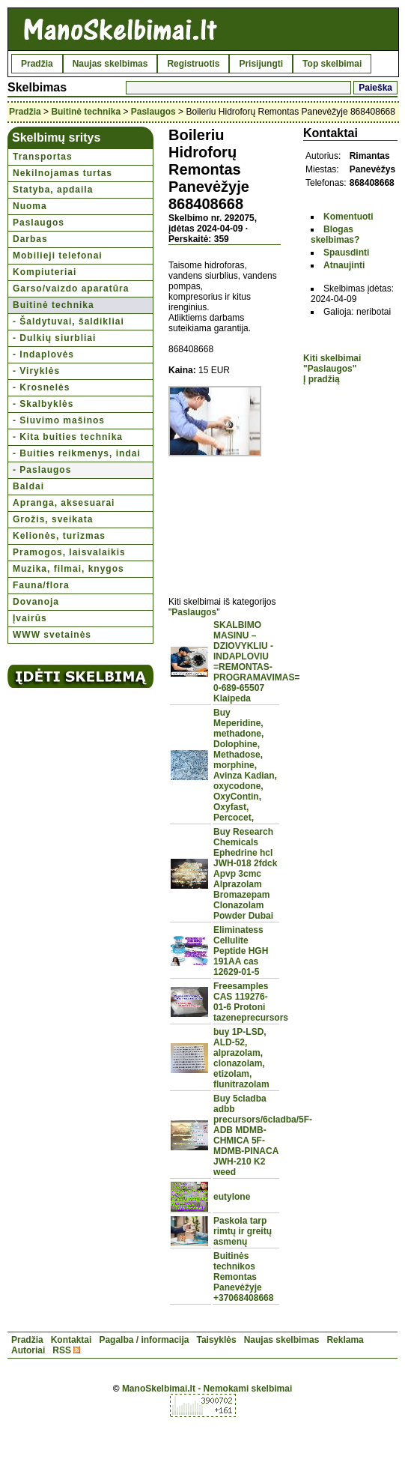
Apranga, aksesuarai (64, 503)
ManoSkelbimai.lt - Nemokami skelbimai (207, 1388)
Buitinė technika (86, 111)
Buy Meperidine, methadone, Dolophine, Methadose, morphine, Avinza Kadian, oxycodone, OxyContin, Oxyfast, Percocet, (245, 765)
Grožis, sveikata (53, 519)
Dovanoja (36, 601)
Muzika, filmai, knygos (68, 569)
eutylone (231, 1196)
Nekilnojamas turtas (62, 173)
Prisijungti (261, 63)
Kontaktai (71, 1340)
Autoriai (28, 1350)
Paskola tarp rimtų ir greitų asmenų (242, 1231)
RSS (61, 1350)
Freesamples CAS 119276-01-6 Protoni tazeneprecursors (250, 1002)
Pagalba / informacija (144, 1340)
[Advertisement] (224, 518)
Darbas (30, 239)
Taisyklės (216, 1340)
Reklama (344, 1340)
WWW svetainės (52, 634)
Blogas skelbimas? (335, 234)
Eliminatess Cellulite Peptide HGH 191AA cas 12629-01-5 (240, 951)
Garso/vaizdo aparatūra (71, 288)
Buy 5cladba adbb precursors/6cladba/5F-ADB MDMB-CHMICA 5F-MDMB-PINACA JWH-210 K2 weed (262, 1135)
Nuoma (30, 206)
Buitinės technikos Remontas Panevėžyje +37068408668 (243, 1277)
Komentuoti (348, 216)
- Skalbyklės (43, 404)
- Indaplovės (43, 354)
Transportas (43, 156)
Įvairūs (30, 618)
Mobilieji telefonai (58, 255)
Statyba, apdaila (53, 189)
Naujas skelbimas (110, 63)
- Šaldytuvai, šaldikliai (68, 321)
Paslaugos (153, 111)
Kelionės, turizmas (59, 536)
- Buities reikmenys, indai (77, 453)
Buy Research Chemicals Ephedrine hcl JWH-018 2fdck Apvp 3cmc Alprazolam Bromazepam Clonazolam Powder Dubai (245, 874)
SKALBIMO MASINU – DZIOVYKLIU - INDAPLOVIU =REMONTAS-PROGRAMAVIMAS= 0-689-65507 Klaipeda (256, 662)
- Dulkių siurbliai (54, 338)
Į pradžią (321, 379)
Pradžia (37, 63)
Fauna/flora (41, 585)
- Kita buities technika (68, 437)
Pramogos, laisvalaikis (69, 552)
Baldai (28, 486)
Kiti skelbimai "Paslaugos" (332, 363)
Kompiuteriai (44, 272)
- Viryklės (36, 371)
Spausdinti (346, 252)
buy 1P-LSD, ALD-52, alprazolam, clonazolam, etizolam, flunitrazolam (241, 1058)
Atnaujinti (344, 265)
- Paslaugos (42, 470)
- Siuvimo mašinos (59, 420)
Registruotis (193, 63)
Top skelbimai (332, 63)
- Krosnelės (41, 387)
